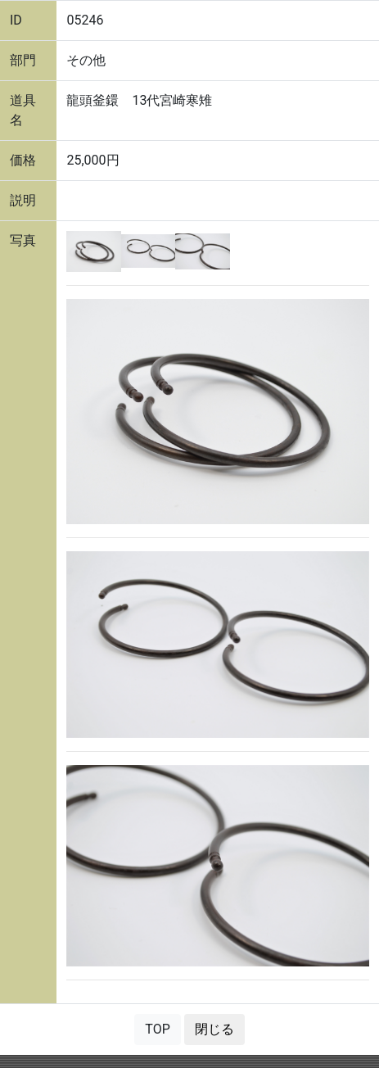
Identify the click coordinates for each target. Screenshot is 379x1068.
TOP (157, 1029)
